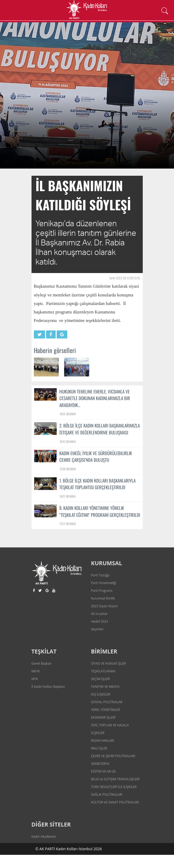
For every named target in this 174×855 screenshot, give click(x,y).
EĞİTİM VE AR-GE (103, 771)
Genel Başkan (42, 663)
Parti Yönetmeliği (103, 583)
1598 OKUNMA (68, 469)
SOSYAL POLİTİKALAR (107, 702)
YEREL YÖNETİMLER (105, 710)
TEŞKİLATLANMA (103, 671)
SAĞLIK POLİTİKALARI (107, 795)
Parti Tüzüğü (100, 575)
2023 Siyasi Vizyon (104, 606)
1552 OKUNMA (68, 524)
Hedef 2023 (99, 621)
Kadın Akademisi (44, 837)
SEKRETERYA (100, 764)
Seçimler (97, 629)
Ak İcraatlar (99, 614)
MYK (35, 679)
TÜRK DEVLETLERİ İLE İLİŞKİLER (114, 787)
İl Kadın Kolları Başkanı (48, 687)
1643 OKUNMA (68, 441)
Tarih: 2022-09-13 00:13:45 (124, 278)
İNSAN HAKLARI (102, 741)
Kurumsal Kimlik (103, 598)
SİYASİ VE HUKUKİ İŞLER (108, 663)
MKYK (36, 671)
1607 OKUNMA (68, 496)
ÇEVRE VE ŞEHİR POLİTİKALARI (113, 756)
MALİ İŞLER (99, 748)
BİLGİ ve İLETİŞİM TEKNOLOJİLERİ (115, 779)
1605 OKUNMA (68, 414)
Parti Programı (102, 591)
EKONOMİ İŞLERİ (103, 717)
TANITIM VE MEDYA (105, 687)
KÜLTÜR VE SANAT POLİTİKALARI (115, 802)
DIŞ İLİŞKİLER (100, 694)
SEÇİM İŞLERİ (100, 679)
